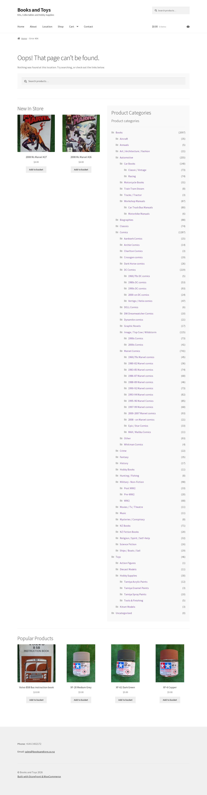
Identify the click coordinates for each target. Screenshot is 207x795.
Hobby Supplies (128, 575)
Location (47, 26)
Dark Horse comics (134, 263)
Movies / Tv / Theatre (131, 507)
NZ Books (125, 525)
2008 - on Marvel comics (141, 419)
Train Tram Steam (134, 188)
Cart (71, 26)
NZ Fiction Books (129, 531)
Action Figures (128, 563)
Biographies (126, 219)
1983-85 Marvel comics (140, 369)
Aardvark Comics (133, 238)
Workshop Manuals (134, 201)
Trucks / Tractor (133, 195)
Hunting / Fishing (129, 475)
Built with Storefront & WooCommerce (39, 776)
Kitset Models (127, 606)
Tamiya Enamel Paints (136, 588)
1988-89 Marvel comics (140, 382)
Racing (132, 176)
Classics (124, 226)
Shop (61, 26)
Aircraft (124, 138)
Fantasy (124, 457)
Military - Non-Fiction (132, 481)
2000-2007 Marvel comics (142, 413)
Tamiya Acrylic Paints (135, 581)
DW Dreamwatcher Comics (138, 313)
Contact (88, 26)
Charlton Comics (133, 251)
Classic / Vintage (137, 169)
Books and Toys (34, 10)
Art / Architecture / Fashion (135, 151)
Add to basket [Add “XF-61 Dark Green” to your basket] (125, 699)
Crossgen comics (133, 257)
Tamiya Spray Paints (135, 594)
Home (20, 26)
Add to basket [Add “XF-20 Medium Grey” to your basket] (81, 699)
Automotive (126, 157)
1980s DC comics (137, 282)
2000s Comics (135, 344)
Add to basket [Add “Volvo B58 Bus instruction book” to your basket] (36, 699)
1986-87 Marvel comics (140, 375)
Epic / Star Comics (138, 425)
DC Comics (130, 269)
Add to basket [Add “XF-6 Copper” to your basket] (170, 699)
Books (119, 132)
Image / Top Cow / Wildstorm (140, 332)
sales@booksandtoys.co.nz (40, 751)
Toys (118, 556)
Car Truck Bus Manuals (140, 207)
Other (127, 438)
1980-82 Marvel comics (140, 363)
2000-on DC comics (138, 294)
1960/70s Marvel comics (141, 357)
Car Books (129, 163)
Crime (123, 450)
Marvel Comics (132, 351)
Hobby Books (127, 469)
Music (123, 513)
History (124, 463)
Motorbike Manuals (139, 213)
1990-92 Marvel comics (140, 388)
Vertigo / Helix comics (140, 300)
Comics (124, 232)
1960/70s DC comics (139, 276)
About (33, 26)
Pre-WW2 (129, 494)
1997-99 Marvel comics (140, 407)
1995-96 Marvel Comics (140, 400)
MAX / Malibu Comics (139, 432)
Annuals (124, 144)
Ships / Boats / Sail (130, 550)
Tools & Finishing (133, 600)
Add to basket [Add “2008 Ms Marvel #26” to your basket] (81, 169)
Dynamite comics (133, 319)
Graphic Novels (132, 325)
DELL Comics (131, 307)
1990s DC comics (137, 288)
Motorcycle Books (134, 182)
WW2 (127, 500)
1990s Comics (135, 338)
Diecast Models (128, 569)
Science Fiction (128, 544)
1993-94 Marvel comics (140, 394)
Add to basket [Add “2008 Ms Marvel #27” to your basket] (36, 169)
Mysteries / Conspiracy (132, 519)
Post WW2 (129, 488)
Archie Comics (132, 244)
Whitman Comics (133, 444)
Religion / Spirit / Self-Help (135, 538)
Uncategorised (124, 613)
